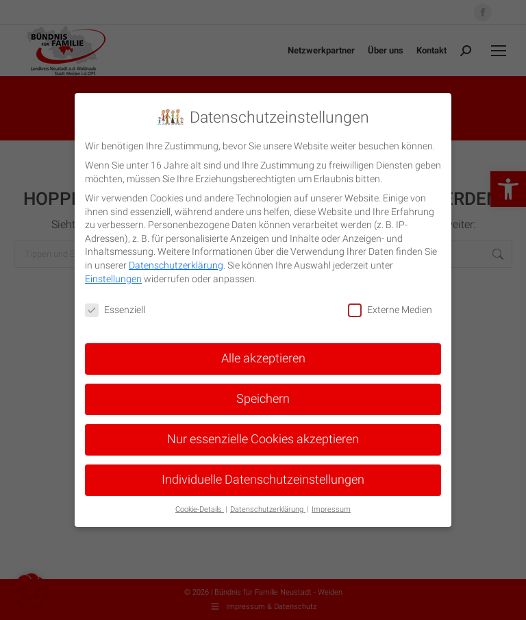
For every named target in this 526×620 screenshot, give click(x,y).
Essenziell (115, 310)
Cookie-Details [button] (199, 509)
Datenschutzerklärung (176, 265)
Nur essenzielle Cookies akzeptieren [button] (263, 439)
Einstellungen (113, 278)
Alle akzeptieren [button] (263, 358)
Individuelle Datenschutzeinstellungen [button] (263, 479)
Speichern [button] (263, 399)
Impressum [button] (331, 509)
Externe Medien (390, 310)
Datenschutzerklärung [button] (267, 509)
